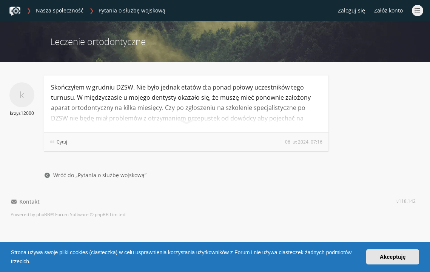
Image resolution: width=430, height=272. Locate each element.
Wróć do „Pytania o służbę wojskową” (95, 175)
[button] (33, 262)
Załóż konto (388, 10)
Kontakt (25, 201)
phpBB (43, 214)
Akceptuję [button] (393, 257)
